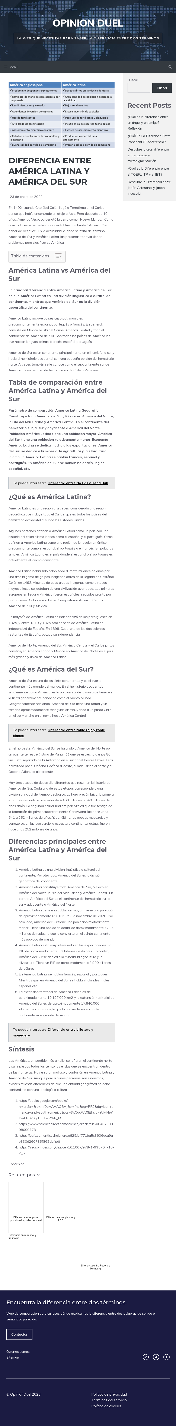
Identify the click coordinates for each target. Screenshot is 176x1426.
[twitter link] (156, 1357)
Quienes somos (18, 1351)
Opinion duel (88, 23)
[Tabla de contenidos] (58, 256)
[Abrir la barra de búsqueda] (170, 67)
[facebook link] (166, 1357)
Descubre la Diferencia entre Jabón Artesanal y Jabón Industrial (149, 188)
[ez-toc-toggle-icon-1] (56, 256)
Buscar (133, 80)
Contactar (19, 1334)
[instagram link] (146, 1357)
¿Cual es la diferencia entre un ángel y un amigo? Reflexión (148, 122)
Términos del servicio (109, 1400)
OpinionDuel (20, 1394)
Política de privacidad (109, 1394)
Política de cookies (106, 1406)
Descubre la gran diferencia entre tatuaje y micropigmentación (148, 155)
